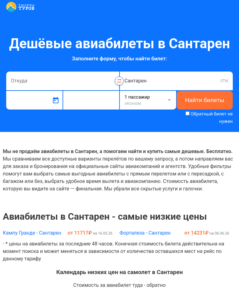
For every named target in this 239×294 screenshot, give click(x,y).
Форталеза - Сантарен (145, 233)
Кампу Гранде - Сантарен (32, 233)
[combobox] (62, 81)
